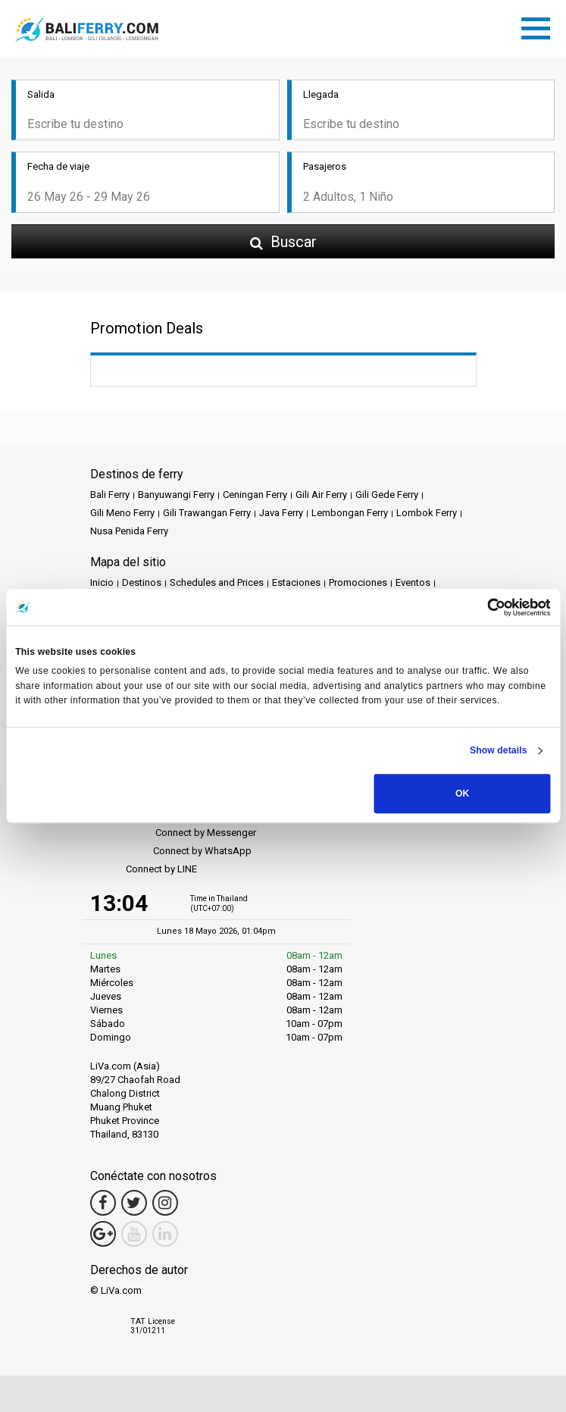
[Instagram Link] (165, 1203)
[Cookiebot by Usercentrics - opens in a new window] (484, 607)
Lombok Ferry (426, 512)
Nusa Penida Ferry (129, 531)
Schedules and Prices (217, 582)
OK (462, 793)
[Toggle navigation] (539, 26)
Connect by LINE (143, 869)
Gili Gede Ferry (386, 494)
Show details (498, 751)
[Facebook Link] (103, 1203)
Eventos (413, 582)
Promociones (358, 582)
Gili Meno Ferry (122, 512)
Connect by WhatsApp (171, 851)
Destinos (141, 582)
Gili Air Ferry (321, 494)
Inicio (102, 582)
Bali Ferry (110, 494)
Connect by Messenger (173, 833)
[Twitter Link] (134, 1203)
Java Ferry (281, 512)
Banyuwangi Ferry (176, 494)
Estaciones (296, 582)
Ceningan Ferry (255, 494)
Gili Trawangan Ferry (207, 512)
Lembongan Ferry (349, 512)
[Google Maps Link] (103, 1234)
